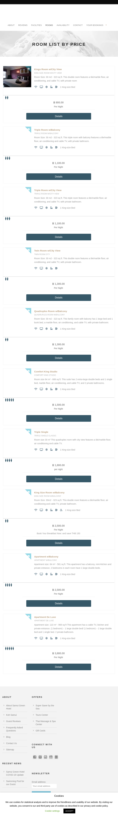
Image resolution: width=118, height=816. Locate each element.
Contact (78, 25)
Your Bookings (94, 25)
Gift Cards (40, 730)
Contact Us (11, 743)
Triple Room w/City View (48, 190)
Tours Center (42, 715)
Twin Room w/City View (47, 250)
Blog (8, 737)
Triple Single (41, 432)
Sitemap (10, 749)
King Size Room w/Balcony (49, 492)
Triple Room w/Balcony (47, 130)
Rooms (49, 25)
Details (59, 116)
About (11, 25)
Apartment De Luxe (45, 617)
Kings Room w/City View (48, 69)
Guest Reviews (13, 721)
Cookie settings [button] (52, 811)
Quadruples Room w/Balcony (50, 311)
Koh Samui (11, 715)
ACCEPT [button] (69, 811)
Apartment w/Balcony (46, 556)
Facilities (36, 25)
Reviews (23, 25)
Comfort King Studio (45, 371)
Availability (63, 25)
